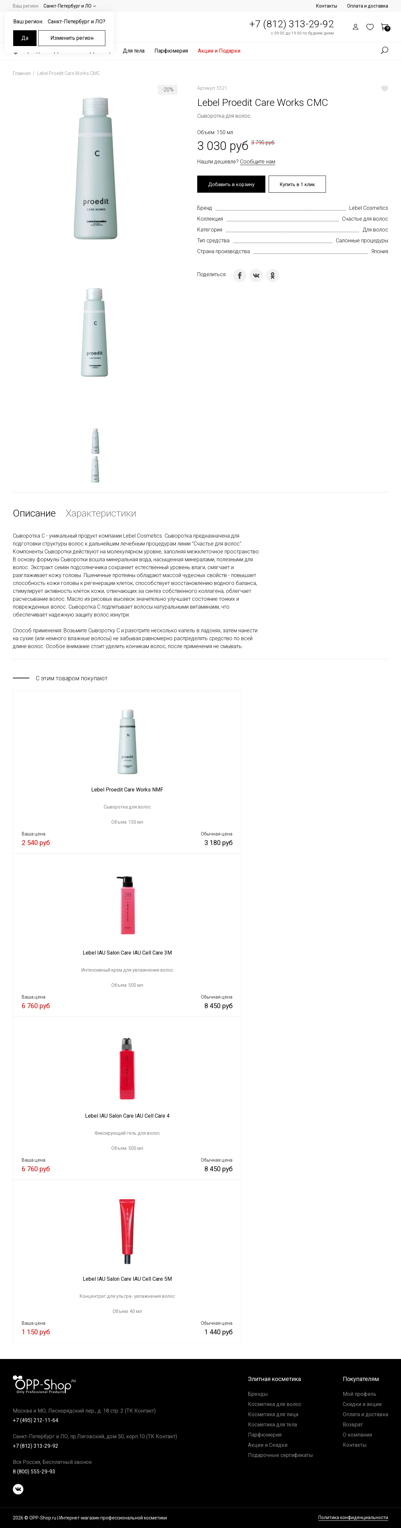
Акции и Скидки (267, 1445)
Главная (22, 73)
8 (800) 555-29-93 (34, 1471)
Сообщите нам (257, 161)
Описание (34, 513)
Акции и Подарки (219, 51)
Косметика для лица (273, 1414)
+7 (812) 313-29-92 (291, 24)
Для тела (134, 51)
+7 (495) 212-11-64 (35, 1420)
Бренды (258, 1394)
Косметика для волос (274, 1404)
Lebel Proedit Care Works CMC (68, 73)
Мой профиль (359, 1394)
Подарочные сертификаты (280, 1455)
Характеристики (101, 513)
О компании (357, 1435)
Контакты (326, 6)
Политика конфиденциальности (353, 1517)
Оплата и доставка (367, 6)
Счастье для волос (365, 219)
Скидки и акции (362, 1404)
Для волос (375, 230)
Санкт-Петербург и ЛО (67, 6)
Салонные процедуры (362, 241)
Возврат (353, 1424)
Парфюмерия (171, 51)
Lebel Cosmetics (368, 209)
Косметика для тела (272, 1424)
